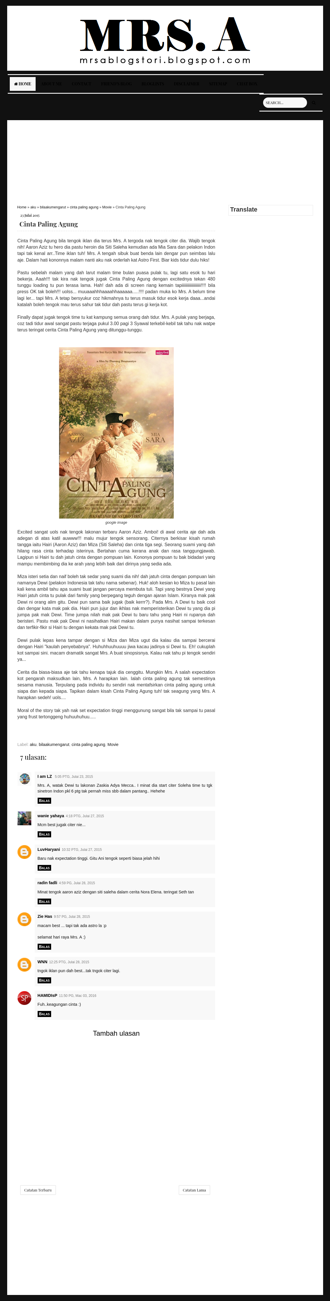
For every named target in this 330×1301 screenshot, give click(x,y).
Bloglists (153, 84)
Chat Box (247, 84)
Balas (44, 800)
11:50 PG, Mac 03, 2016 (77, 996)
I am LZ (45, 776)
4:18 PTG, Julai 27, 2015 (85, 816)
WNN (42, 962)
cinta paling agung (84, 207)
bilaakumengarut (53, 207)
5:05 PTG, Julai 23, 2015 (74, 777)
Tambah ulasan (116, 1033)
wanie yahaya (51, 815)
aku (33, 207)
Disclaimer (186, 84)
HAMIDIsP (47, 995)
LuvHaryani (49, 849)
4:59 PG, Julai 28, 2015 (77, 883)
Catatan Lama (194, 1189)
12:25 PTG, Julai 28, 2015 (69, 962)
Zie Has (45, 916)
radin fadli (47, 882)
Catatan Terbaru (38, 1189)
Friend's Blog (116, 84)
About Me (51, 84)
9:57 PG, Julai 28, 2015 (72, 917)
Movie (107, 207)
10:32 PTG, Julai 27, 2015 (82, 850)
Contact (81, 84)
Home (22, 84)
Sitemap (218, 84)
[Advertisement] (165, 160)
